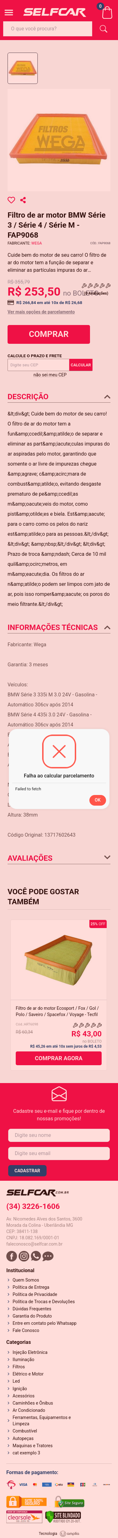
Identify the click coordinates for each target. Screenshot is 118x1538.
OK (98, 800)
